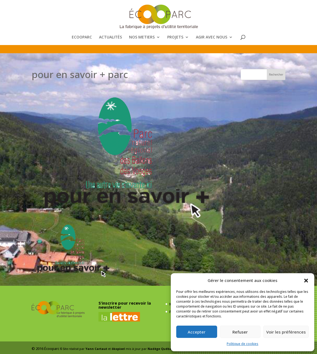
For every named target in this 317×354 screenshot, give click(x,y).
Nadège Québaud (162, 349)
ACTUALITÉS (110, 37)
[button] (306, 280)
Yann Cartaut (96, 349)
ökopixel (118, 349)
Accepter (196, 332)
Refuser (240, 332)
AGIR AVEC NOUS (211, 37)
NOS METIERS (142, 37)
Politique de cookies (242, 343)
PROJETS (175, 37)
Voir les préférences (286, 332)
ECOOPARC (82, 37)
